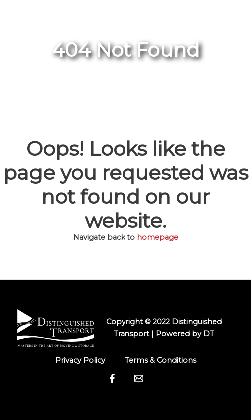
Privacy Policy (80, 360)
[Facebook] (112, 378)
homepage (157, 237)
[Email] (138, 378)
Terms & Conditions (160, 360)
